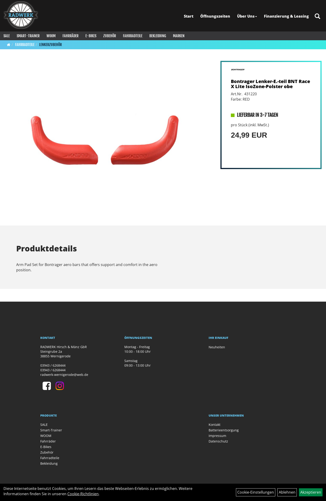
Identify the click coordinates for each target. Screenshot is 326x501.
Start (188, 16)
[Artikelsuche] (317, 16)
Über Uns (247, 16)
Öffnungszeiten (215, 16)
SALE (6, 36)
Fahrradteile (132, 36)
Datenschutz (218, 441)
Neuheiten (217, 347)
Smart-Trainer (28, 36)
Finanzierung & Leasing (286, 16)
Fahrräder (70, 36)
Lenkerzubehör (50, 44)
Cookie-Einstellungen (255, 492)
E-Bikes (90, 36)
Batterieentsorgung (224, 430)
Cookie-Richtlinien (83, 493)
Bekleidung (157, 36)
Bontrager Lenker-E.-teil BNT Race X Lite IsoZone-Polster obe (270, 84)
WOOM (51, 36)
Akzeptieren (310, 492)
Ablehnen (287, 492)
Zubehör (109, 36)
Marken (179, 36)
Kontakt (214, 424)
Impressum (217, 435)
